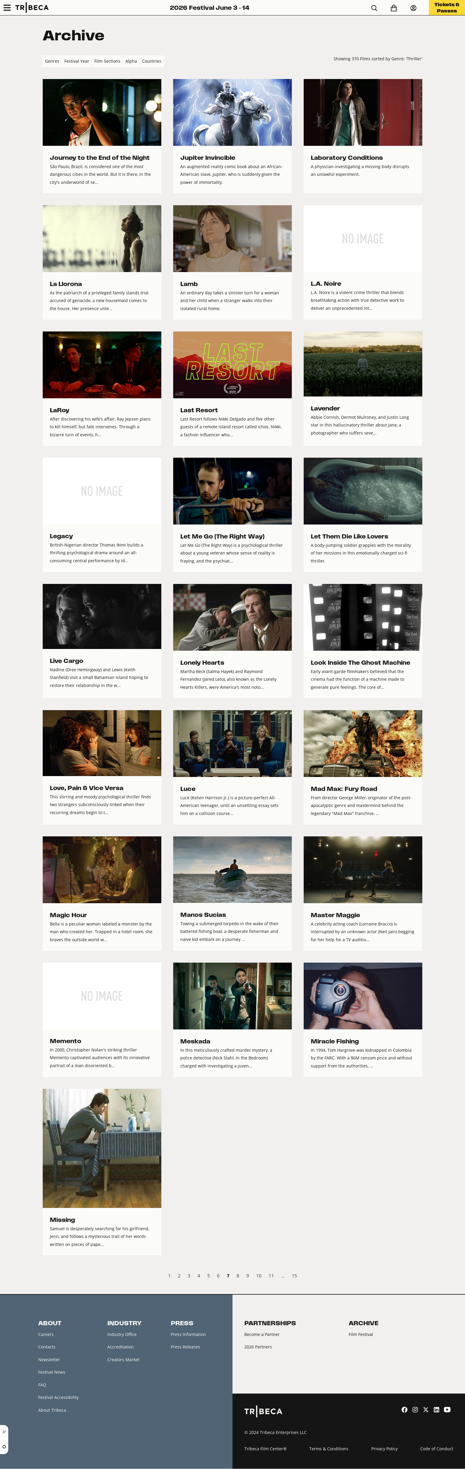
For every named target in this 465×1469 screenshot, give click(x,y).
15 (294, 1276)
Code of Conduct (436, 1448)
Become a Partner (262, 1334)
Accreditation (120, 1347)
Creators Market (123, 1359)
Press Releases (185, 1347)
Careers (46, 1334)
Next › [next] (417, 1276)
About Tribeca (52, 1410)
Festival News (51, 1372)
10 (259, 1276)
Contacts (46, 1347)
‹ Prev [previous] (47, 1276)
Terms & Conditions (328, 1448)
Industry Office (122, 1334)
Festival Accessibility (58, 1397)
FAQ (42, 1385)
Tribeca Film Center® (265, 1448)
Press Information (188, 1334)
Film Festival (361, 1334)
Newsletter (49, 1359)
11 (271, 1276)
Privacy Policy (384, 1448)
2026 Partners (258, 1347)
